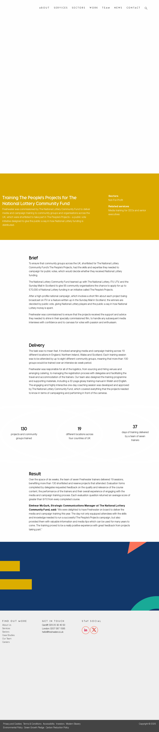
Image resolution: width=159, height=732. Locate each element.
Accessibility (49, 724)
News (118, 7)
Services (61, 7)
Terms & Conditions (32, 724)
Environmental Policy (13, 728)
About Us (6, 625)
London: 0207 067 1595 (53, 629)
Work (94, 7)
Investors (60, 724)
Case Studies (8, 635)
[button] (146, 8)
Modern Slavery (73, 724)
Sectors (79, 7)
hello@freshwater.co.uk (52, 632)
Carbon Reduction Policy (57, 728)
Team (106, 7)
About (44, 7)
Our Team (6, 639)
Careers (6, 642)
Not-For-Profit (115, 200)
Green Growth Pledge (34, 728)
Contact (134, 7)
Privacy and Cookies (12, 724)
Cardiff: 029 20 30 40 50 (53, 625)
